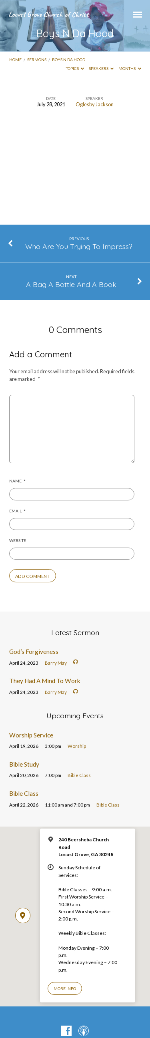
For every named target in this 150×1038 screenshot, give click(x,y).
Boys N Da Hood (68, 59)
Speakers (101, 68)
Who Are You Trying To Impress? (78, 246)
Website (17, 540)
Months (129, 68)
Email (17, 510)
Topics (75, 68)
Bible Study (24, 764)
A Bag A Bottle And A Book (71, 284)
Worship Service (31, 735)
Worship (77, 746)
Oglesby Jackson (95, 104)
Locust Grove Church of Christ (48, 14)
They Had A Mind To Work (44, 680)
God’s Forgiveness (33, 651)
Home (15, 59)
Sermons (36, 59)
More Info (65, 988)
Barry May (56, 662)
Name (17, 480)
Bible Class (79, 775)
